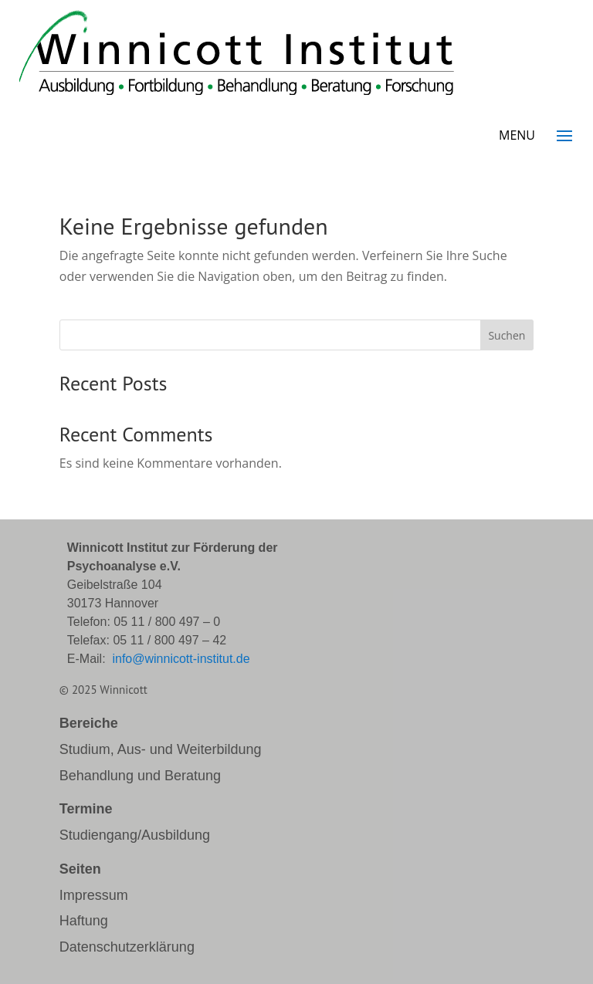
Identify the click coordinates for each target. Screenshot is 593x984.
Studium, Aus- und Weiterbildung (160, 749)
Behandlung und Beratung (140, 775)
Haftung (83, 920)
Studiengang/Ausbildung (134, 835)
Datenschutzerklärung (127, 947)
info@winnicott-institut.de (180, 658)
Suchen (506, 335)
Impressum (93, 895)
